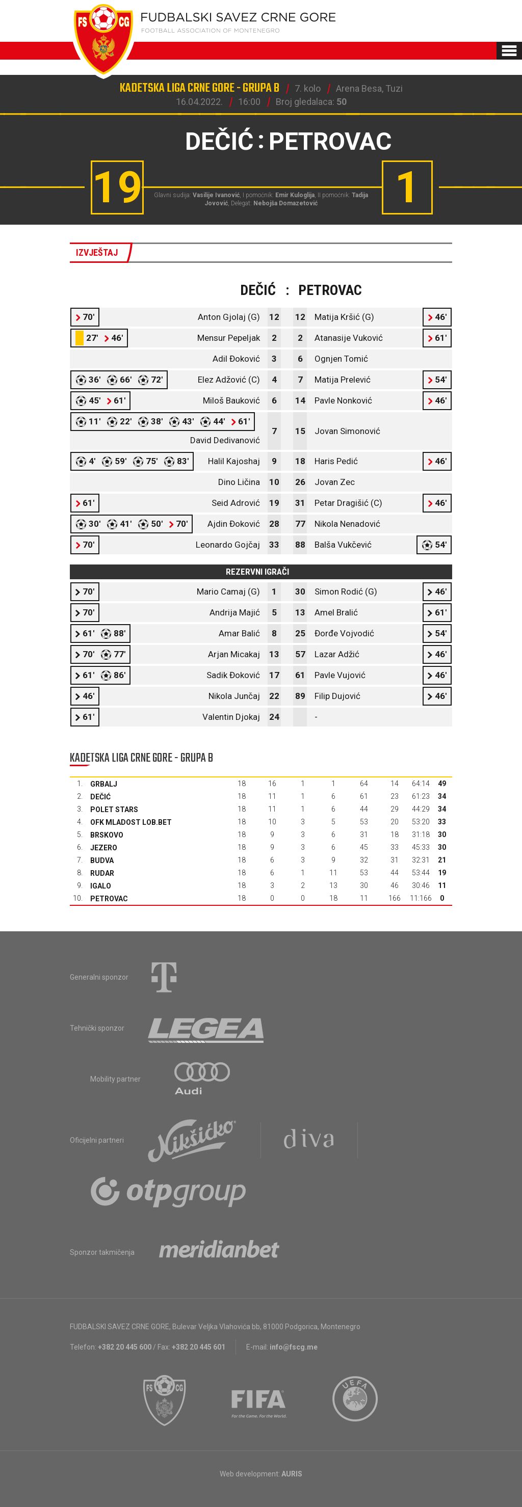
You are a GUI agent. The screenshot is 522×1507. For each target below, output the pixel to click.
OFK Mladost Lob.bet (131, 822)
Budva (102, 860)
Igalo (100, 886)
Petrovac (109, 899)
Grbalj (103, 784)
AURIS (291, 1474)
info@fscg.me (294, 1347)
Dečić (100, 797)
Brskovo (106, 835)
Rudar (102, 873)
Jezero (103, 848)
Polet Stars (114, 809)
